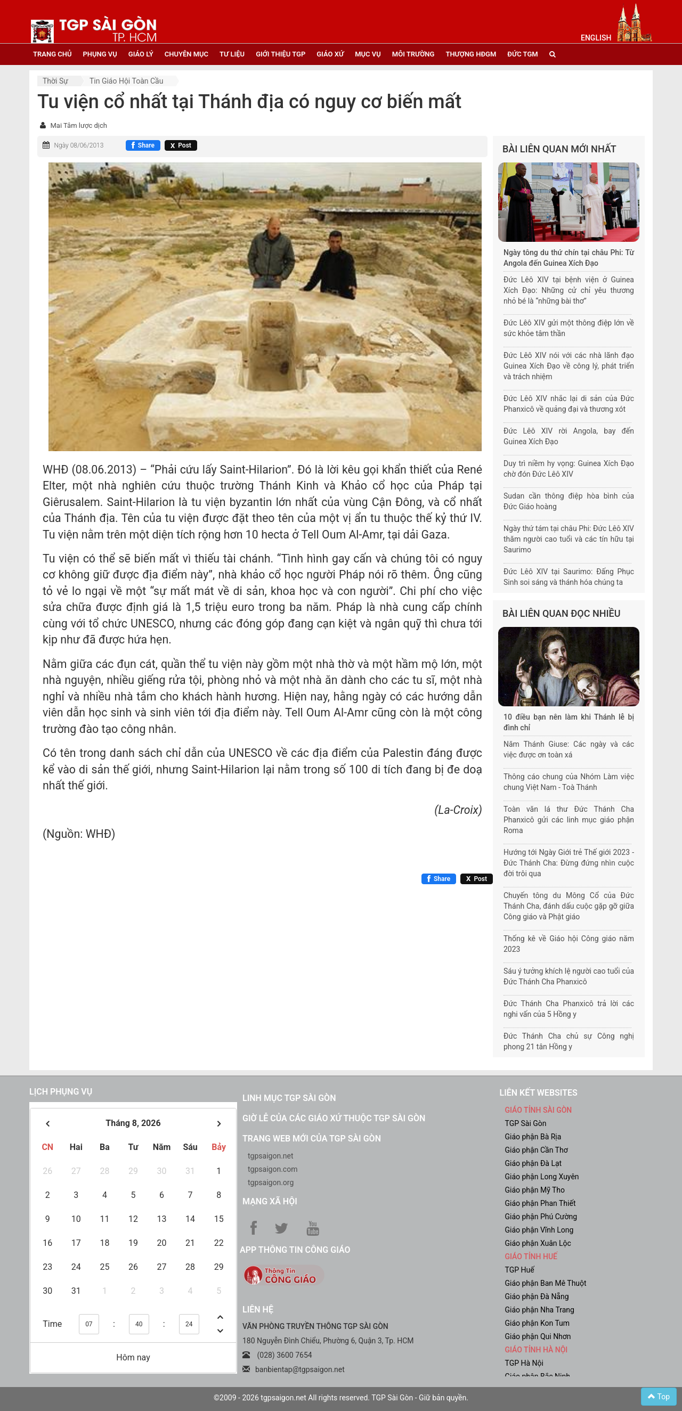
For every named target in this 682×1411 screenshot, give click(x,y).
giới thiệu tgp (280, 54)
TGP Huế (519, 1270)
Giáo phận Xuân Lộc (538, 1243)
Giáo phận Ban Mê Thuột (546, 1283)
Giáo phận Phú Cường (541, 1216)
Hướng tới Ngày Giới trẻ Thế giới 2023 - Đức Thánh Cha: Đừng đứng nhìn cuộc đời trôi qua (569, 863)
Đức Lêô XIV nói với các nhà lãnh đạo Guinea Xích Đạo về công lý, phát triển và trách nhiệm (569, 366)
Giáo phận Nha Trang (539, 1310)
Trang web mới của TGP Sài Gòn (311, 1138)
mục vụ (368, 54)
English (596, 38)
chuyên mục (186, 54)
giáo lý (140, 54)
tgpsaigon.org (271, 1182)
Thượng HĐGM (470, 54)
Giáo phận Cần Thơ (536, 1150)
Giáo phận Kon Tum (537, 1323)
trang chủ (52, 54)
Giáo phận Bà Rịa (533, 1136)
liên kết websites (539, 1093)
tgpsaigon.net (271, 1156)
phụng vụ (100, 54)
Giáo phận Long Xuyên (542, 1176)
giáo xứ (330, 54)
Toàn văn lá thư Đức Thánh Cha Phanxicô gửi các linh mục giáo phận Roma (569, 820)
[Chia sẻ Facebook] (143, 145)
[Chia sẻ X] (181, 145)
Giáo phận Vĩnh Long (539, 1230)
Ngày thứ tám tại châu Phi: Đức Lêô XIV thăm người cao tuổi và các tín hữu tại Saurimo (569, 539)
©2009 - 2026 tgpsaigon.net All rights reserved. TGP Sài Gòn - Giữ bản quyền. (341, 1397)
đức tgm (522, 54)
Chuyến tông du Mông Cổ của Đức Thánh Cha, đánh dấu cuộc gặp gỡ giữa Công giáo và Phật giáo (569, 906)
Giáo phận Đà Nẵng (537, 1296)
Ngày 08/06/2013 (78, 145)
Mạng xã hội (269, 1201)
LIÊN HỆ (257, 1309)
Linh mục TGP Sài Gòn (289, 1098)
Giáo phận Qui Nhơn (538, 1336)
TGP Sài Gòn (526, 1123)
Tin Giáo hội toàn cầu (126, 81)
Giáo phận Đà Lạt (533, 1163)
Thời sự (55, 81)
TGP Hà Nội (524, 1363)
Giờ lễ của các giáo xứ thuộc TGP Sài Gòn (333, 1118)
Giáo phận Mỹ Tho (535, 1190)
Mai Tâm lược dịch (78, 125)
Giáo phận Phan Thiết (540, 1203)
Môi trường (413, 54)
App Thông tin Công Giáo (295, 1250)
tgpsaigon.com (272, 1169)
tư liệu (232, 54)
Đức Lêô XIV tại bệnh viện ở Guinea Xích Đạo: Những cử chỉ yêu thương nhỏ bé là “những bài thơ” (569, 290)
